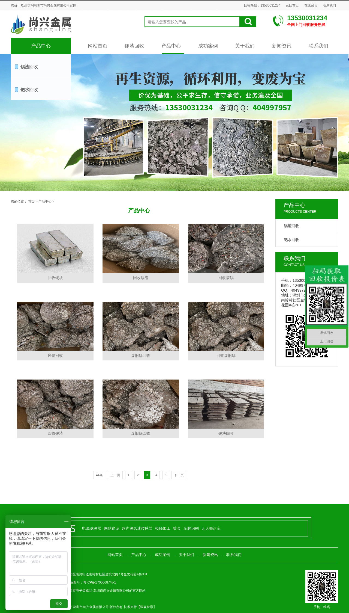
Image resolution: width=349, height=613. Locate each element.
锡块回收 (226, 433)
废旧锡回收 (140, 355)
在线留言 (310, 5)
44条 (99, 475)
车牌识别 (191, 528)
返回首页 (292, 5)
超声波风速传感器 (137, 528)
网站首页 (97, 46)
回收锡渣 (140, 278)
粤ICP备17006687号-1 (99, 582)
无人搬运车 (211, 528)
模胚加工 (162, 528)
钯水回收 (29, 89)
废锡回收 (55, 355)
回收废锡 (226, 278)
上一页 (115, 475)
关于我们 (245, 46)
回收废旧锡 (226, 355)
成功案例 (208, 46)
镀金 (177, 528)
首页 (31, 201)
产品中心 (41, 46)
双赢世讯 (146, 607)
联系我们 (329, 5)
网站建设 (111, 528)
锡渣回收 (134, 46)
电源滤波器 (91, 528)
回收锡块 (55, 278)
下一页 (179, 475)
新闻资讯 (281, 46)
